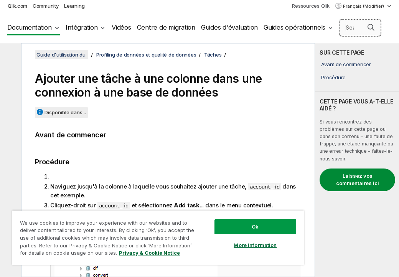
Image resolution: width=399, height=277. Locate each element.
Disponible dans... (65, 112)
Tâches (213, 55)
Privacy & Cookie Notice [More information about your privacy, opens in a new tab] (64, 254)
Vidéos (121, 27)
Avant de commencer (346, 64)
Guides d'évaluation (229, 27)
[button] (371, 27)
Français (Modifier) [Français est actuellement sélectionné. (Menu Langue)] (364, 6)
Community (46, 6)
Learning (74, 6)
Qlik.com (17, 6)
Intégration (81, 27)
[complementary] (357, 160)
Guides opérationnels (294, 27)
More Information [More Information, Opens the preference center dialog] (204, 232)
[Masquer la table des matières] (9, 55)
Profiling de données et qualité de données (146, 55)
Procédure (333, 77)
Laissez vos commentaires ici (357, 180)
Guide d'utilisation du (61, 55)
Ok (204, 213)
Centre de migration (166, 27)
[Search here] (360, 28)
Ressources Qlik (310, 6)
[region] (128, 231)
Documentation (29, 27)
